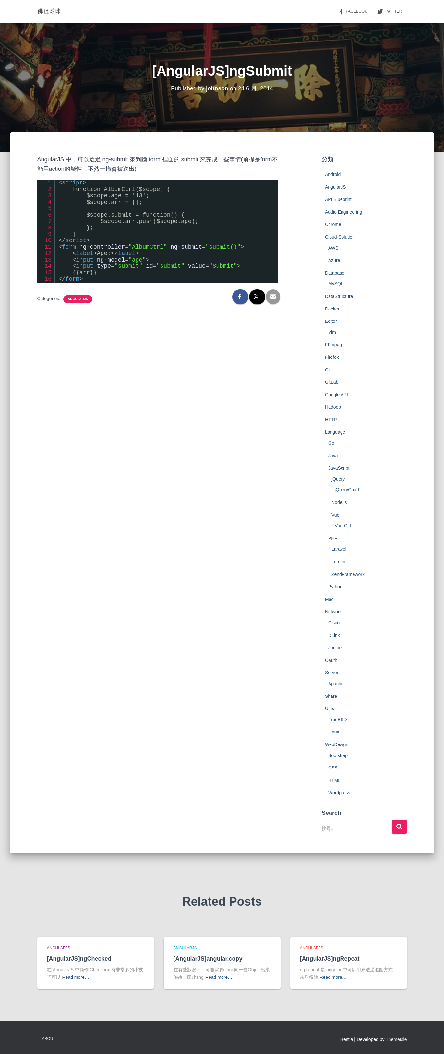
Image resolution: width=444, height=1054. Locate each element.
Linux (333, 731)
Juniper (335, 647)
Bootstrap (338, 755)
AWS (333, 248)
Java (333, 455)
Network (333, 611)
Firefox (332, 357)
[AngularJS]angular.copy (208, 958)
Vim (332, 332)
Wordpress (339, 792)
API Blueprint (338, 199)
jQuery (338, 479)
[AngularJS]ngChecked (79, 958)
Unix (329, 708)
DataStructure (339, 296)
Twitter (389, 11)
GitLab (331, 382)
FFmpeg (333, 344)
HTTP (331, 419)
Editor (331, 321)
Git (328, 369)
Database (334, 272)
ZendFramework (348, 574)
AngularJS (78, 299)
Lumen (338, 561)
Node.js (339, 502)
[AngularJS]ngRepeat (330, 958)
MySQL (335, 283)
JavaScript (338, 468)
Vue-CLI (343, 525)
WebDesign (336, 744)
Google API (336, 394)
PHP (333, 538)
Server (331, 672)
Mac (329, 599)
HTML (334, 780)
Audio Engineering (343, 212)
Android (333, 174)
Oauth (331, 660)
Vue (335, 515)
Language (335, 432)
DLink (334, 635)
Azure (334, 260)
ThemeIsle (396, 1039)
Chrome (333, 224)
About (48, 1038)
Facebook (352, 11)
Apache (335, 683)
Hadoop (333, 407)
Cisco (334, 622)
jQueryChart (347, 489)
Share (331, 696)
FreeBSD (337, 719)
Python (335, 586)
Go (331, 443)
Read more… (75, 977)
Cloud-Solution (340, 237)
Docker (332, 308)
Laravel (338, 549)
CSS (333, 767)
